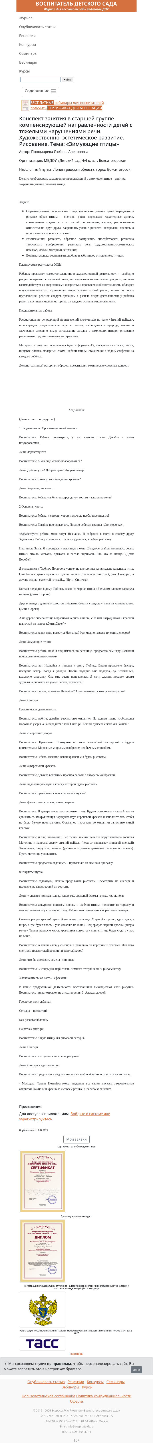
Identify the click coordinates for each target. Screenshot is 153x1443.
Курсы (24, 71)
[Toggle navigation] (40, 92)
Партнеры (76, 1354)
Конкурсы (27, 44)
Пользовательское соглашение (48, 1396)
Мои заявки (76, 1139)
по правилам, (59, 1363)
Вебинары (28, 62)
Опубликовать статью (37, 26)
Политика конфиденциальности (103, 1396)
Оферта (76, 1401)
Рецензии (27, 35)
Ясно (136, 1370)
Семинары (28, 53)
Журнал (25, 18)
